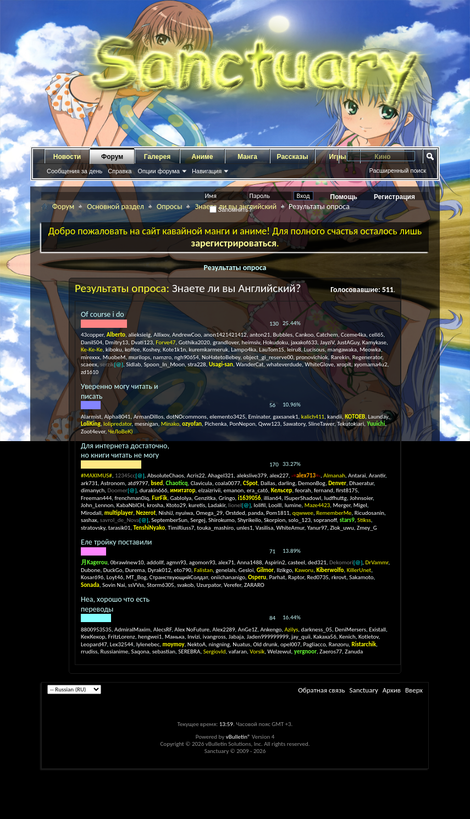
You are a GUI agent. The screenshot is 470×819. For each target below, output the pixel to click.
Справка (119, 171)
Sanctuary (363, 690)
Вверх (414, 690)
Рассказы (292, 157)
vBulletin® (238, 736)
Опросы (170, 206)
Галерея (157, 157)
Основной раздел (115, 206)
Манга (247, 157)
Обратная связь (321, 690)
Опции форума (158, 171)
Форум (112, 157)
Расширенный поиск (397, 170)
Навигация (207, 171)
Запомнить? (230, 209)
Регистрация (394, 197)
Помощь (343, 197)
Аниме (202, 157)
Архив (392, 690)
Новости (67, 157)
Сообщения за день (74, 171)
